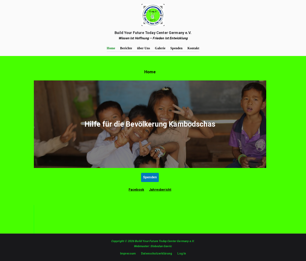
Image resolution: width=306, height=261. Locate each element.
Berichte (126, 48)
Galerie (160, 48)
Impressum (128, 253)
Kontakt (193, 48)
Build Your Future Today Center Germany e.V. (153, 33)
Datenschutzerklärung (156, 253)
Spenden (176, 48)
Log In (181, 253)
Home (111, 48)
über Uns (143, 48)
